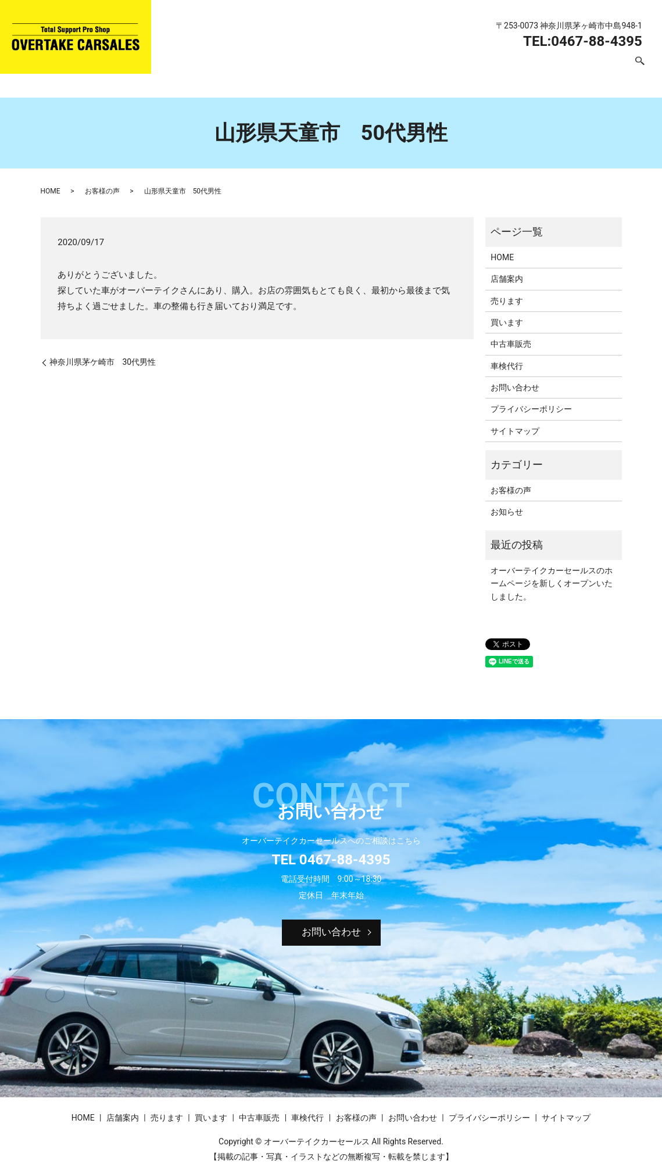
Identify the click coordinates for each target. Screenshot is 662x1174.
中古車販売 (431, 67)
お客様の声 (537, 67)
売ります (330, 67)
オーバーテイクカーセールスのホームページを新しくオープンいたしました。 (552, 583)
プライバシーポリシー (531, 409)
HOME (237, 67)
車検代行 (484, 67)
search (640, 68)
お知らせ (507, 511)
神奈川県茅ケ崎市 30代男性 (102, 362)
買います (379, 67)
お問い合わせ (598, 67)
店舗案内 (281, 67)
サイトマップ (515, 431)
